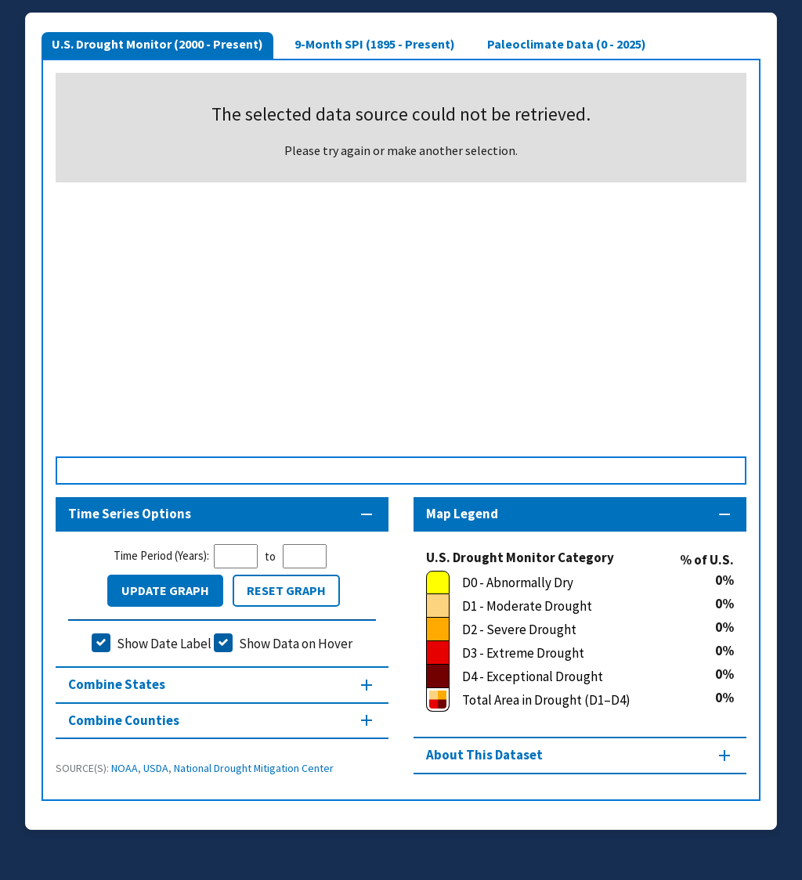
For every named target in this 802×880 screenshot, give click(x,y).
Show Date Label (164, 643)
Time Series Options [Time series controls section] (129, 513)
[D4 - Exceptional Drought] (570, 676)
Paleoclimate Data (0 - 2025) (566, 44)
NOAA (124, 768)
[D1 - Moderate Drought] (570, 606)
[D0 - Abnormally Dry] (570, 582)
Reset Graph (286, 590)
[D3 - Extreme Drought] (570, 653)
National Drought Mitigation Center (254, 768)
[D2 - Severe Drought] (570, 629)
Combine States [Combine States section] (116, 684)
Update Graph (165, 590)
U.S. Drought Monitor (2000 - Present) (157, 44)
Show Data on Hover (295, 643)
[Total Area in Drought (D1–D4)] (570, 700)
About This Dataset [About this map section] (484, 754)
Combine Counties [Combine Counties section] (123, 720)
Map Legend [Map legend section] (462, 513)
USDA (155, 768)
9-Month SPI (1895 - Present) (374, 44)
